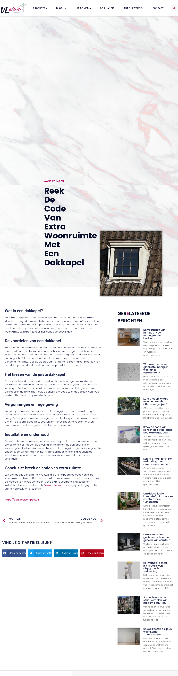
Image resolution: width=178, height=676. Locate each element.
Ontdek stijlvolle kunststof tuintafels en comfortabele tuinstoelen (158, 498)
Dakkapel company (55, 485)
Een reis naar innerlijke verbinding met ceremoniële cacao (157, 461)
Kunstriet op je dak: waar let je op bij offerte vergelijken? (155, 401)
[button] (174, 8)
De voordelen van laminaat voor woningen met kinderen (154, 334)
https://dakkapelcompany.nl (22, 499)
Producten (40, 8)
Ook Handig (107, 8)
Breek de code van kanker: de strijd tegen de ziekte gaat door (157, 429)
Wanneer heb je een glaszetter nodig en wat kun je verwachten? (156, 368)
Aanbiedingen (54, 181)
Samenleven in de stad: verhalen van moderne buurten (155, 600)
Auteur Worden (134, 8)
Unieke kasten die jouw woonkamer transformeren (157, 631)
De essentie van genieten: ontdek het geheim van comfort (156, 537)
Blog (61, 8)
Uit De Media (83, 8)
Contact (158, 8)
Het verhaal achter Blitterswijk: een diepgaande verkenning (155, 567)
